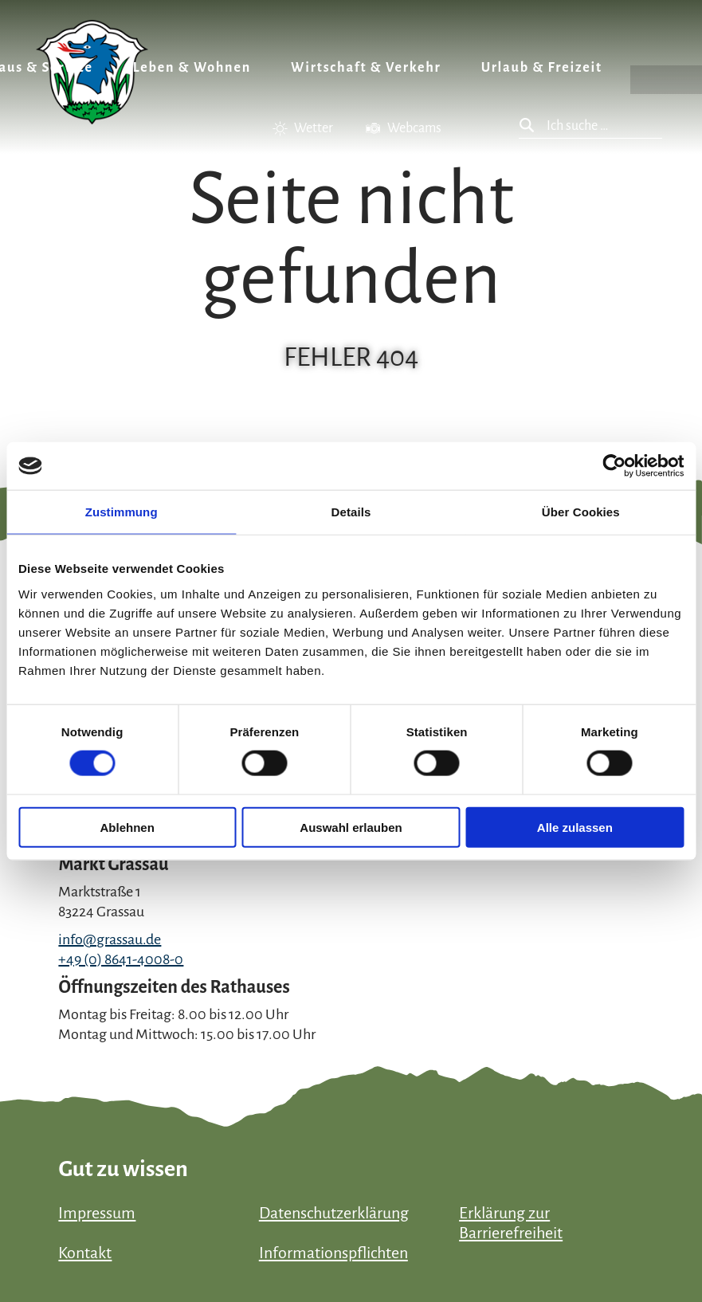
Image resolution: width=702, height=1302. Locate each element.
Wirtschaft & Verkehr (366, 68)
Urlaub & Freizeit (541, 68)
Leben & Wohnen (192, 68)
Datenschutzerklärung (334, 1213)
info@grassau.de (109, 939)
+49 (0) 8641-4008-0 (120, 959)
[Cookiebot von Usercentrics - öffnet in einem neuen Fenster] (614, 466)
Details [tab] (351, 512)
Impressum (96, 1213)
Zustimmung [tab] (121, 512)
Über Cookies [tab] (581, 512)
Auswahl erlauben (351, 826)
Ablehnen (127, 826)
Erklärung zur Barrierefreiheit (511, 1222)
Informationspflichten (333, 1252)
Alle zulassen (575, 826)
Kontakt (85, 1252)
